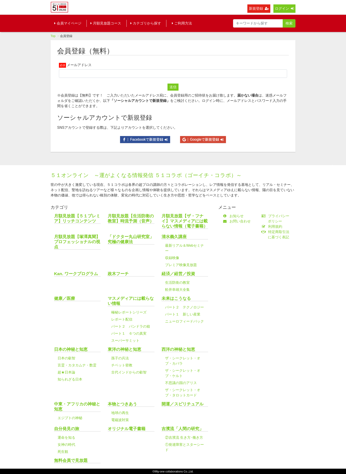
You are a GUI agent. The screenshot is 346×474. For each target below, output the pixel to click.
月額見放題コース (105, 23)
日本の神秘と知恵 (71, 349)
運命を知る (66, 437)
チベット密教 (121, 365)
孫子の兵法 (120, 358)
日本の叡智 (66, 358)
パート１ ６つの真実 (129, 333)
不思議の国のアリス (181, 383)
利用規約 (272, 226)
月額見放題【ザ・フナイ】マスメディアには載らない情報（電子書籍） (185, 221)
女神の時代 (66, 444)
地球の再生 (120, 413)
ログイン (284, 8)
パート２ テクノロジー (184, 307)
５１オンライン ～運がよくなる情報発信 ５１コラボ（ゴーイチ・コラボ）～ (146, 175)
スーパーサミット (125, 340)
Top (53, 36)
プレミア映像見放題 (181, 265)
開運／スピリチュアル (182, 404)
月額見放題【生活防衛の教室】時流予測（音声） (131, 218)
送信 (173, 87)
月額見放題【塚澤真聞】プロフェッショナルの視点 (77, 241)
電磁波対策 (120, 420)
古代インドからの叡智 (129, 372)
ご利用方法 (182, 23)
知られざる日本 (70, 379)
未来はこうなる (176, 298)
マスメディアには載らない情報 (131, 301)
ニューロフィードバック (184, 321)
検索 (289, 23)
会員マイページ (67, 23)
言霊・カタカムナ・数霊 (77, 365)
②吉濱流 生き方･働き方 (184, 437)
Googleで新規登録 (203, 139)
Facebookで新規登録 (145, 139)
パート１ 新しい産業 (182, 314)
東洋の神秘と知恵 (124, 349)
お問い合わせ (238, 221)
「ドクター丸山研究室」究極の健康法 (131, 239)
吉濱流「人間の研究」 (182, 428)
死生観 (63, 451)
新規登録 (259, 8)
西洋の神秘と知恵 (178, 349)
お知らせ (234, 216)
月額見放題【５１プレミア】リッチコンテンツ (77, 218)
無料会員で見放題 (71, 460)
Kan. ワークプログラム (76, 273)
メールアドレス (79, 65)
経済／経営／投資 (178, 273)
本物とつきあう (122, 404)
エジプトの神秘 (70, 418)
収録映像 (172, 258)
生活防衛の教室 (177, 282)
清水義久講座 (174, 236)
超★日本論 (66, 372)
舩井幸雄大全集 (177, 289)
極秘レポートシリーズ (129, 312)
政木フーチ (118, 273)
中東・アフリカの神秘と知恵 (77, 406)
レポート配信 (121, 319)
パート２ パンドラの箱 (130, 326)
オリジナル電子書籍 (126, 428)
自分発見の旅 (66, 428)
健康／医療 (64, 298)
